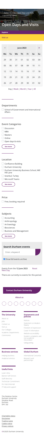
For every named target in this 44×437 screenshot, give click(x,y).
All (35, 89)
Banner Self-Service (9, 376)
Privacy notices (7, 426)
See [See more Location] (8, 184)
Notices (26, 320)
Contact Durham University (20, 290)
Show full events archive (16, 259)
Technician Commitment (11, 381)
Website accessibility (31, 333)
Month (23, 89)
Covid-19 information (31, 330)
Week (15, 89)
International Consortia (32, 355)
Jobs (3, 321)
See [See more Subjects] (8, 236)
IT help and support (9, 387)
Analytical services (8, 358)
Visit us (13, 13)
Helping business (8, 355)
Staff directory (7, 378)
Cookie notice (7, 423)
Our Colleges (6, 330)
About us (21, 297)
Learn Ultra (6, 373)
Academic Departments (10, 332)
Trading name (7, 421)
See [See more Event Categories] (8, 146)
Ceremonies (6, 335)
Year (30, 89)
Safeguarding (28, 343)
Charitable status (8, 416)
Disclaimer (6, 418)
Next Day (7, 270)
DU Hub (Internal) (8, 384)
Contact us (6, 324)
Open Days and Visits (25, 13)
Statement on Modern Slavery (32, 324)
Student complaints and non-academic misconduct (32, 338)
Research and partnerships (29, 359)
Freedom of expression (32, 328)
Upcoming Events (10, 15)
